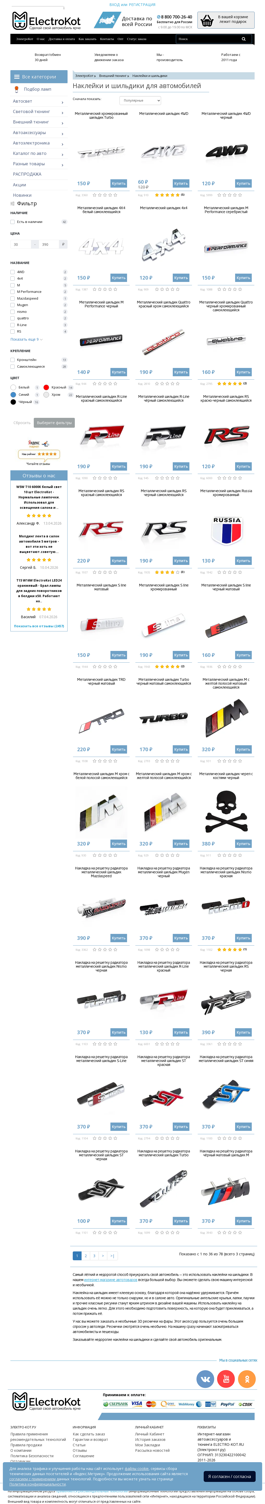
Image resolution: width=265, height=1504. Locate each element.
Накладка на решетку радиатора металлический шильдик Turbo (163, 1153)
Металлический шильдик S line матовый (101, 587)
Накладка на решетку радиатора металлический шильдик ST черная (101, 1155)
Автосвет (22, 101)
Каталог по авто (30, 153)
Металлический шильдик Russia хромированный (226, 493)
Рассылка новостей (152, 1450)
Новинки (22, 195)
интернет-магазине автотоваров (110, 1280)
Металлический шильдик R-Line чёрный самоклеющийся (163, 398)
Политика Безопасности (32, 1455)
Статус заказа (137, 39)
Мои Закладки (147, 1444)
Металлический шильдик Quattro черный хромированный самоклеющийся (226, 306)
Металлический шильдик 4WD (163, 113)
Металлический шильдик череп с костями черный (226, 776)
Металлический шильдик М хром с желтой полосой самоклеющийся (164, 776)
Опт (120, 39)
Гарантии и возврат (90, 1439)
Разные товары (29, 164)
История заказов (150, 1439)
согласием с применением (32, 1478)
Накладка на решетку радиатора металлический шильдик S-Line (101, 1059)
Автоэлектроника (31, 143)
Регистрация (142, 4)
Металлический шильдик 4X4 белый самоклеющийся (101, 210)
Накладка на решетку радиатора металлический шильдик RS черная (226, 966)
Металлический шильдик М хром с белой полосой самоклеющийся (101, 776)
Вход (114, 4)
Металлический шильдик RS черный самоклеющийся (164, 493)
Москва (21, 4)
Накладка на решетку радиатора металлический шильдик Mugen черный (163, 872)
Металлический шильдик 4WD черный (226, 115)
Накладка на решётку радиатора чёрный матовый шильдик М (226, 1153)
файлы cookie (137, 1468)
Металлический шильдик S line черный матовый (226, 587)
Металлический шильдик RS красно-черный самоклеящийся (226, 398)
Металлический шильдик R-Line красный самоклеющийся (101, 398)
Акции (19, 185)
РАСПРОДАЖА (27, 174)
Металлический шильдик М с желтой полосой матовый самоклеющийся (226, 683)
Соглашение (83, 1455)
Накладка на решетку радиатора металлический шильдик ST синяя (226, 1059)
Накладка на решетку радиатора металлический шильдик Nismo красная (226, 872)
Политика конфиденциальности (37, 1484)
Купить (118, 183)
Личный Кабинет (149, 1434)
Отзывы (80, 1450)
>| (112, 1255)
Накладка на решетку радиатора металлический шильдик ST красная (163, 1061)
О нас (41, 39)
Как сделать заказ (89, 1434)
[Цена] (20, 244)
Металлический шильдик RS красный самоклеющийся (101, 493)
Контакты (107, 39)
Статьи (79, 1444)
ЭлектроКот (24, 39)
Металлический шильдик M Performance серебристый (226, 210)
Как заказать (87, 39)
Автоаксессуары (29, 132)
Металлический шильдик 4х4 (163, 208)
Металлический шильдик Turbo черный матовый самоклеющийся (163, 681)
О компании (20, 1450)
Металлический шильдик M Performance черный (101, 304)
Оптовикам (20, 1461)
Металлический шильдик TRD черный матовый (101, 681)
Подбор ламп (32, 89)
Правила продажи (26, 1444)
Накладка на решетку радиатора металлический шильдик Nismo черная (101, 966)
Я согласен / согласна (229, 1476)
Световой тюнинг (31, 111)
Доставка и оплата (62, 39)
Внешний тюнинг (31, 122)
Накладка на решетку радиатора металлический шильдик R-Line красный (163, 966)
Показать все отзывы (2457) (39, 626)
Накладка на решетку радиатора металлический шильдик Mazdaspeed (101, 872)
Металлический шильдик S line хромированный (164, 587)
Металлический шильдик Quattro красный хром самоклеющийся (163, 304)
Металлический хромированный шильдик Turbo (101, 115)
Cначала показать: (87, 99)
